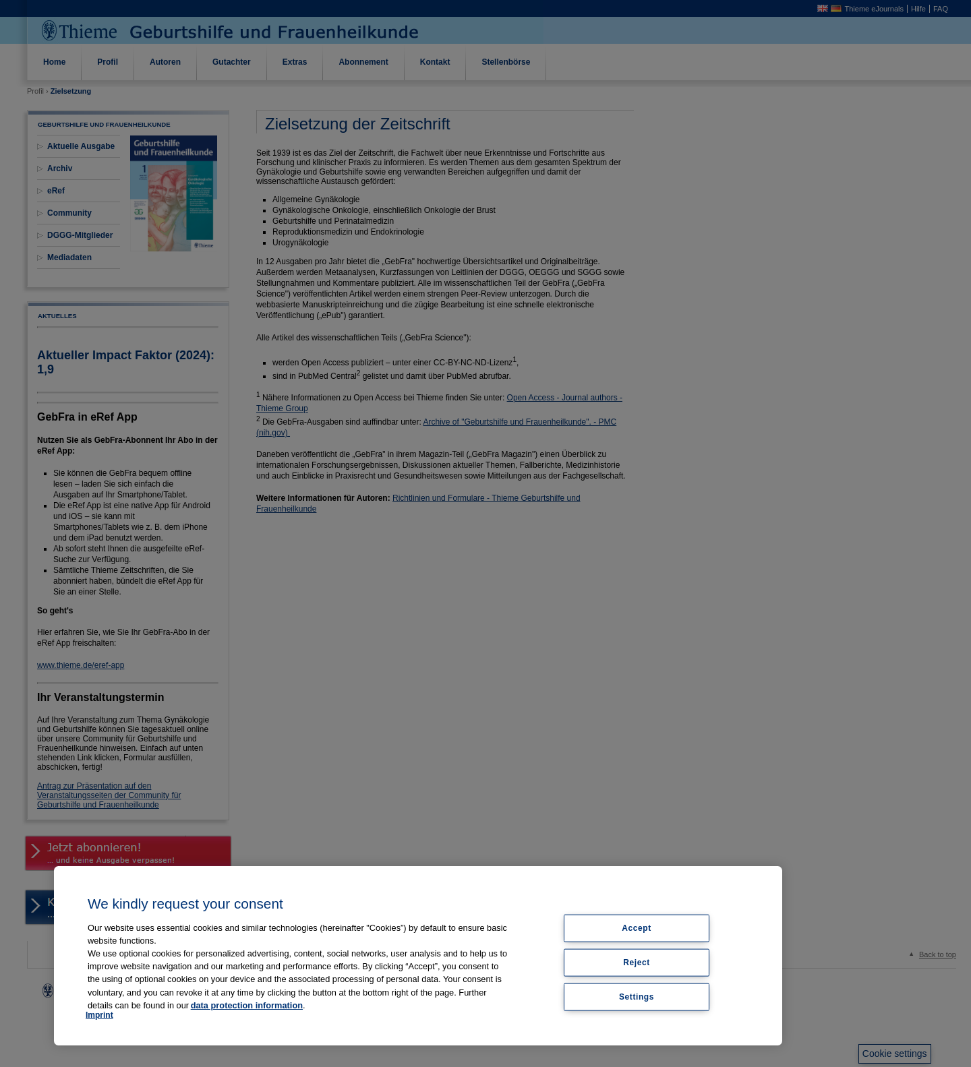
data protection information (247, 1005)
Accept (636, 928)
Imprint (99, 1015)
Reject (636, 962)
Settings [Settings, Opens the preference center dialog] (636, 996)
